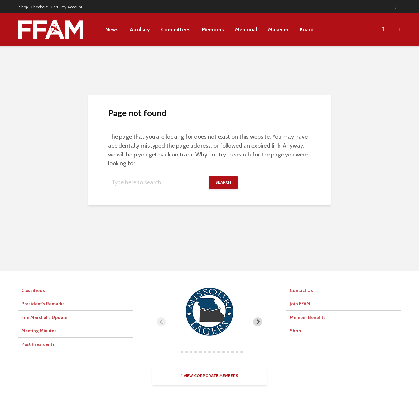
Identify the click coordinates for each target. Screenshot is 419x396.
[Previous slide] (161, 321)
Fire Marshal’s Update (44, 317)
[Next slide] (257, 321)
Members (213, 29)
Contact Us (301, 290)
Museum (278, 29)
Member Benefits (308, 317)
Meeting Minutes (39, 331)
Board (307, 29)
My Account (71, 6)
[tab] (177, 352)
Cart (54, 6)
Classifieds (33, 290)
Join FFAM (300, 304)
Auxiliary (140, 29)
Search (223, 182)
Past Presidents (38, 344)
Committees (176, 29)
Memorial (246, 29)
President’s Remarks (42, 304)
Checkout (39, 6)
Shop (23, 6)
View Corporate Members (209, 375)
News (111, 29)
